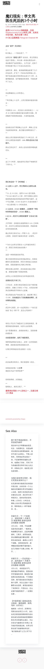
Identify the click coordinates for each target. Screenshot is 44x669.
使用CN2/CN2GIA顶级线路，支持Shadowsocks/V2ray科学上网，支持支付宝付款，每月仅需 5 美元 (22, 32)
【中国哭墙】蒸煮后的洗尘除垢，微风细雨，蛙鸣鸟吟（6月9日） (21, 603)
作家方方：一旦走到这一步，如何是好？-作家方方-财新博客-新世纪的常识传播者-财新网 (21, 561)
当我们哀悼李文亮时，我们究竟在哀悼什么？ (21, 479)
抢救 (27, 24)
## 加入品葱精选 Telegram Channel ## (22, 38)
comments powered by (15, 419)
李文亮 (31, 24)
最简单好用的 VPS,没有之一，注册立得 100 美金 (22, 392)
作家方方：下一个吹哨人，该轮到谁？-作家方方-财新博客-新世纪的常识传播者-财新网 (21, 519)
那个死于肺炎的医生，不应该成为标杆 (21, 441)
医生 (35, 24)
